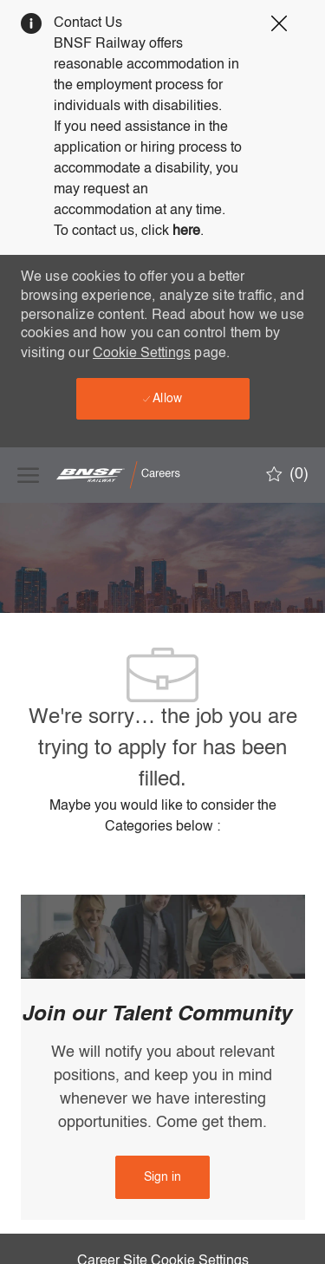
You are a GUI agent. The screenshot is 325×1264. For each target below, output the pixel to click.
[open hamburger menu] (28, 475)
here (186, 231)
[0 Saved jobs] (287, 474)
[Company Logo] (143, 474)
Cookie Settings (142, 354)
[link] (162, 1177)
